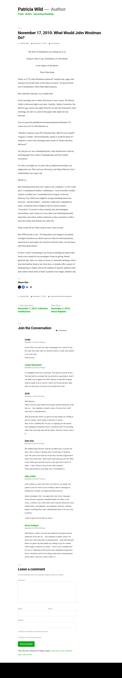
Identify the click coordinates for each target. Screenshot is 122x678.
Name (20, 609)
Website (20, 620)
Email (50, 609)
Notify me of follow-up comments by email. (34, 631)
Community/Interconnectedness (61, 296)
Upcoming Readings (43, 14)
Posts (21, 14)
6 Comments (55, 43)
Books (28, 14)
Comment (21, 580)
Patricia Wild (30, 9)
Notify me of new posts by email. (30, 637)
